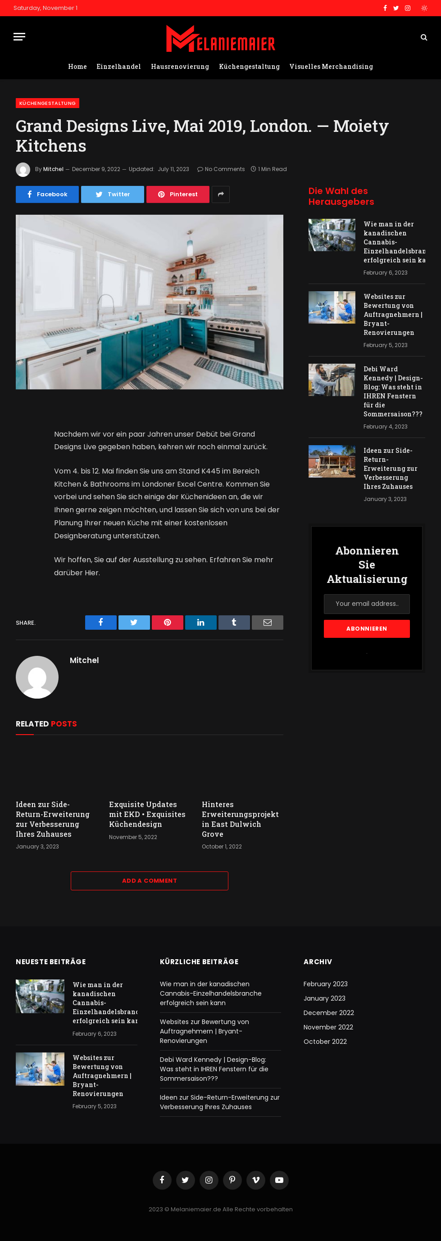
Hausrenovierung (180, 66)
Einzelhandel (118, 66)
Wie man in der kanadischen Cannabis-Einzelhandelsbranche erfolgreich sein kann (401, 242)
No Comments (221, 169)
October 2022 (325, 1041)
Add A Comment (149, 880)
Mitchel (53, 169)
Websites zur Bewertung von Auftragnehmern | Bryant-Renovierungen (393, 314)
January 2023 (325, 998)
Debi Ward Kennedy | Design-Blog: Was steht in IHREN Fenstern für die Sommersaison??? (393, 391)
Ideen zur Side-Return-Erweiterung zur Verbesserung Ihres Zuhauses (53, 818)
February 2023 (326, 983)
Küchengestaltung (249, 66)
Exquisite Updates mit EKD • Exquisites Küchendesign (147, 814)
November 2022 (328, 1027)
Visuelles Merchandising (331, 66)
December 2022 (329, 1012)
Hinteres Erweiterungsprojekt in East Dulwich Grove (240, 818)
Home (77, 66)
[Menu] (19, 37)
